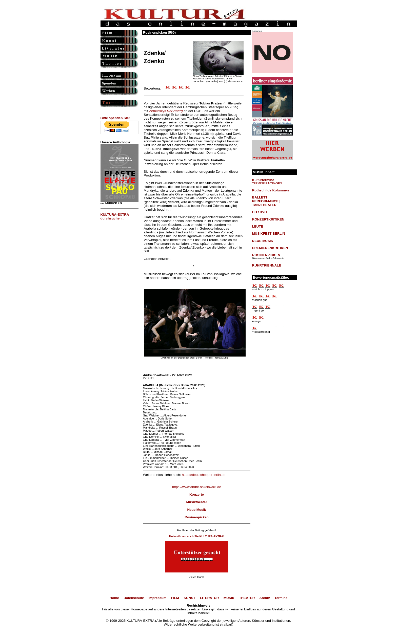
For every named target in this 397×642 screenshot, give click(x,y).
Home (114, 598)
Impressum (157, 598)
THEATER (247, 598)
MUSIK (229, 598)
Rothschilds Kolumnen (270, 190)
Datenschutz (134, 598)
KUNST (189, 598)
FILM (175, 598)
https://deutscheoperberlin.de (203, 475)
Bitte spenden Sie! (115, 118)
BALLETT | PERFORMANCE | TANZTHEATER (266, 201)
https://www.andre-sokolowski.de (196, 487)
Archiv (264, 598)
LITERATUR (209, 598)
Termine (280, 598)
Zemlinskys (166, 111)
